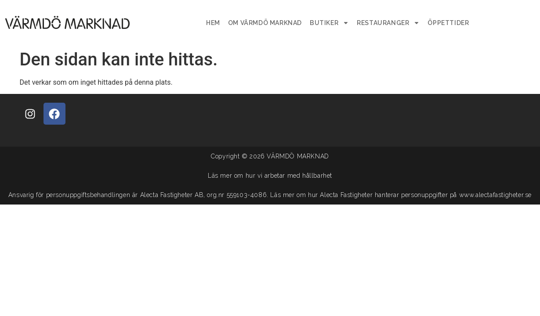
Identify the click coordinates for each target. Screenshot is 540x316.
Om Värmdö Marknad (265, 22)
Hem (213, 22)
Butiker (329, 22)
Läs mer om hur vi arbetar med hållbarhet (270, 175)
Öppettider (448, 22)
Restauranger (388, 22)
